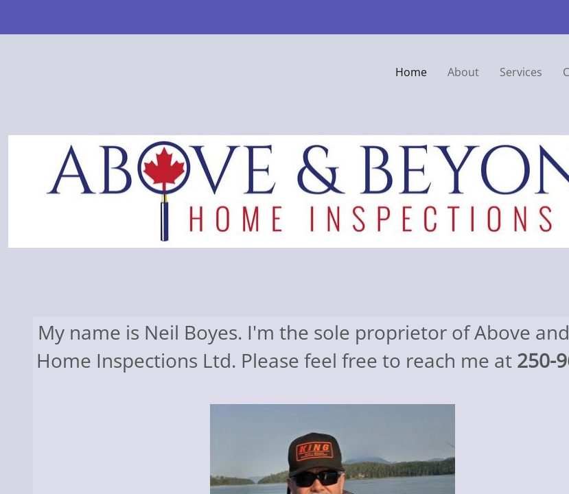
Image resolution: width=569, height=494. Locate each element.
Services (521, 72)
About (463, 72)
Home (411, 72)
